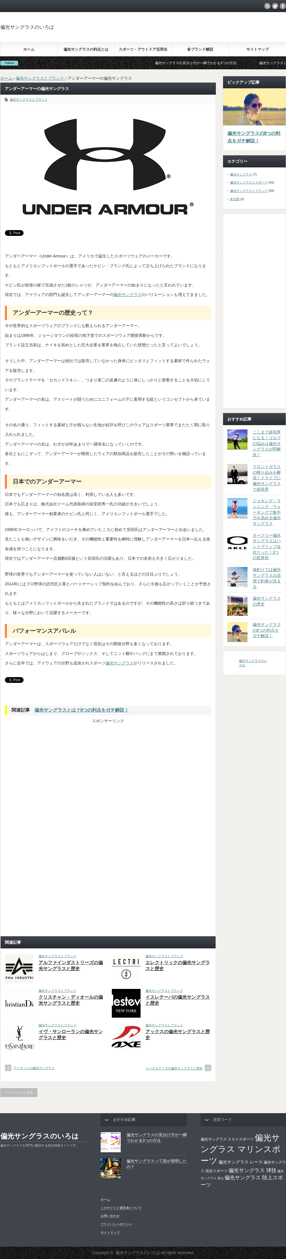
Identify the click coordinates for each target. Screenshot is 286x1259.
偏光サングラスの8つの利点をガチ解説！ (254, 137)
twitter (275, 6)
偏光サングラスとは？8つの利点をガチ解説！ (81, 710)
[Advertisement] (59, 764)
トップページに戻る (19, 1092)
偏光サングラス (128, 294)
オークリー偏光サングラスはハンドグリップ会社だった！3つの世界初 (267, 546)
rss (267, 6)
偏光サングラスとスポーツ (249, 182)
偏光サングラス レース (240, 1162)
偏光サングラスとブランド (29, 99)
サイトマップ (257, 49)
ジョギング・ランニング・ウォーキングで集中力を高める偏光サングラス (267, 512)
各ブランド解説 (200, 49)
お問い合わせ (110, 1216)
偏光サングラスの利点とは (86, 49)
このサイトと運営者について (121, 1208)
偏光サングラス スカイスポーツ (227, 1139)
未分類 (234, 199)
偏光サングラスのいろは (27, 27)
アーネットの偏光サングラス (34, 1068)
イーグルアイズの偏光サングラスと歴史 (174, 1068)
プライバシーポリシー (116, 1224)
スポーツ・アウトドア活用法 (143, 49)
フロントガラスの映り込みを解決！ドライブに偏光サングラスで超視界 (267, 478)
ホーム (28, 49)
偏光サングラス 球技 (253, 1170)
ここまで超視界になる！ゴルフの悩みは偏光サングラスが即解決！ (267, 443)
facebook (283, 6)
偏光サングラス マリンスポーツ (241, 1149)
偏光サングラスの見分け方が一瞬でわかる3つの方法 (203, 63)
